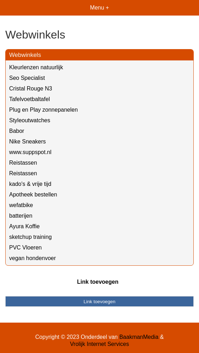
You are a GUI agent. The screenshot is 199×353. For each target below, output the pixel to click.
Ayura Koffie (24, 226)
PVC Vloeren (25, 248)
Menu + (99, 8)
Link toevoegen (97, 282)
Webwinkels (25, 55)
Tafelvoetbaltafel (29, 99)
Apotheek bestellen (33, 195)
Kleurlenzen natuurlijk (36, 67)
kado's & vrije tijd (30, 184)
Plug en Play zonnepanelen (43, 110)
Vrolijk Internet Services (99, 344)
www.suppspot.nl (30, 152)
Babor (16, 131)
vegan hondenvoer (32, 258)
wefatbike (21, 205)
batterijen (20, 216)
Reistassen (23, 163)
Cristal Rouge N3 (30, 89)
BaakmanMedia (138, 337)
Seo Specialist (27, 78)
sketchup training (30, 237)
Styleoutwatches (29, 120)
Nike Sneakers (27, 142)
